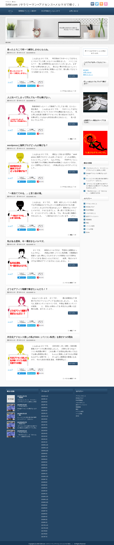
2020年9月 (44, 453)
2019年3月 (44, 491)
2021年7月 (44, 425)
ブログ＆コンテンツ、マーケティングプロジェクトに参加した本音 (97, 169)
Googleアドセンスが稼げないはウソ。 (96, 174)
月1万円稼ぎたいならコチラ (50, 11)
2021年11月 (44, 416)
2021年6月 (44, 427)
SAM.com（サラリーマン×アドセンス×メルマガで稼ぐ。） (43, 4)
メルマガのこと (91, 213)
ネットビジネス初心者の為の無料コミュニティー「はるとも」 (97, 179)
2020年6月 (44, 459)
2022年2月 (44, 410)
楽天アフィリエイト (92, 216)
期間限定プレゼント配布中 (27, 11)
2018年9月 (44, 505)
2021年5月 (44, 430)
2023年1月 (44, 399)
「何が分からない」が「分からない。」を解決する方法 (96, 192)
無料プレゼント (88, 75)
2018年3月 (44, 519)
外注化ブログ (90, 207)
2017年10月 (44, 528)
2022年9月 (44, 402)
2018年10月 (44, 502)
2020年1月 (44, 473)
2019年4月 (44, 488)
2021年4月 (44, 433)
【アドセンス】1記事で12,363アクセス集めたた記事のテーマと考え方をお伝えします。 (97, 186)
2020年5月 (44, 462)
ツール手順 (89, 229)
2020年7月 (44, 456)
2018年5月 (44, 514)
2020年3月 (44, 468)
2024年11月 (44, 396)
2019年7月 (44, 479)
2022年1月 (44, 413)
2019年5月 (44, 485)
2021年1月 (44, 442)
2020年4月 (44, 465)
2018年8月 (44, 508)
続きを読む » (72, 76)
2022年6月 (44, 407)
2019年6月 (44, 482)
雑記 (71, 139)
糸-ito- (88, 232)
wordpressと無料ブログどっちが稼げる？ (27, 145)
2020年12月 (44, 445)
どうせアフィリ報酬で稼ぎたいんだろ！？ (27, 289)
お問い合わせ (73, 11)
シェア (10, 82)
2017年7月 (44, 536)
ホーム (11, 11)
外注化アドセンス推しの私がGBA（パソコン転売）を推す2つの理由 (40, 337)
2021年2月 (44, 439)
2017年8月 (44, 534)
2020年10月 (44, 450)
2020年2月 (44, 470)
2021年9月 (44, 419)
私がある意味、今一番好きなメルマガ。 (26, 241)
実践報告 (89, 219)
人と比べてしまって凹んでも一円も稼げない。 (29, 97)
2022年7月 (44, 405)
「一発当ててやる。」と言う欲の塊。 (25, 193)
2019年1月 (44, 493)
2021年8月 (44, 422)
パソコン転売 (69, 282)
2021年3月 (44, 436)
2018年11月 (44, 499)
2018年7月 (44, 511)
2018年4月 (44, 516)
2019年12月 (44, 476)
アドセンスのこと (67, 91)
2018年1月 (44, 522)
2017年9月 (44, 531)
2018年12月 (44, 496)
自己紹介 (86, 70)
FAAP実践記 (90, 210)
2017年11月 (44, 525)
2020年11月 (44, 448)
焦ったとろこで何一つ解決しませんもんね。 (28, 49)
